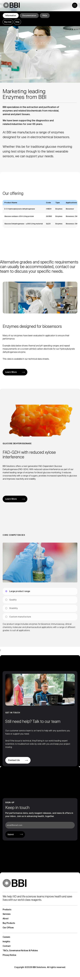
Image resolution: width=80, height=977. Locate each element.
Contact (7, 946)
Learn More (11, 372)
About (5, 918)
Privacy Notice (9, 955)
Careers (6, 937)
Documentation (29, 15)
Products (7, 909)
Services (6, 914)
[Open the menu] (74, 5)
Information (10, 15)
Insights (6, 941)
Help (17, 22)
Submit (11, 834)
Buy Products (9, 923)
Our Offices (8, 927)
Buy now (7, 22)
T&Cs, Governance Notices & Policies (20, 950)
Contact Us (14, 760)
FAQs (44, 15)
